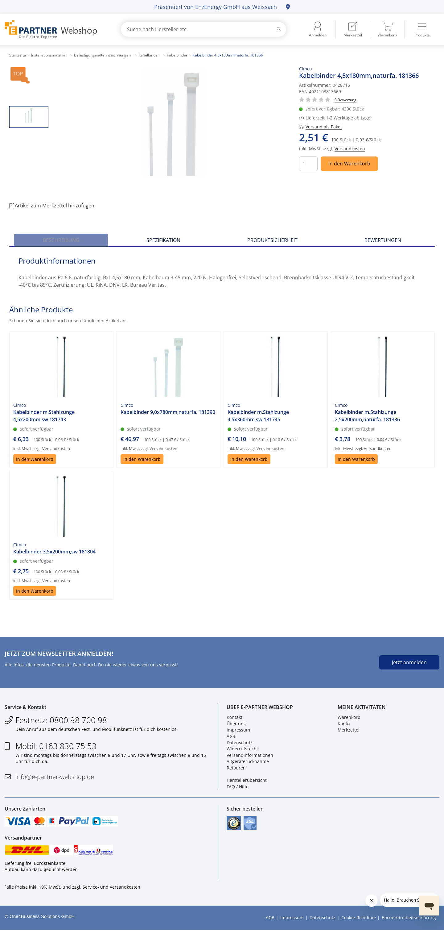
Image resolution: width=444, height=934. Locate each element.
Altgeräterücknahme (248, 763)
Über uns (236, 725)
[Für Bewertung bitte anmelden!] (345, 99)
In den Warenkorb (349, 163)
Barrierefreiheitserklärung (409, 922)
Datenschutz (240, 744)
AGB (231, 737)
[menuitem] (352, 29)
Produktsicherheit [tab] (272, 240)
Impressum (238, 731)
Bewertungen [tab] (382, 240)
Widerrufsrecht (242, 750)
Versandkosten (350, 149)
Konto (344, 725)
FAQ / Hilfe (238, 788)
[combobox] (203, 29)
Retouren (236, 769)
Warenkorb (349, 719)
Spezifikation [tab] (163, 240)
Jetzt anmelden (409, 662)
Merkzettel (349, 731)
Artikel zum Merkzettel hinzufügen (51, 205)
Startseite (17, 55)
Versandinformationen (250, 756)
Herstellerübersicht (247, 782)
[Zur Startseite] (55, 29)
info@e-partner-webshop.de (54, 778)
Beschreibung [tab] (61, 240)
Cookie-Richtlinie (358, 922)
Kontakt (234, 719)
